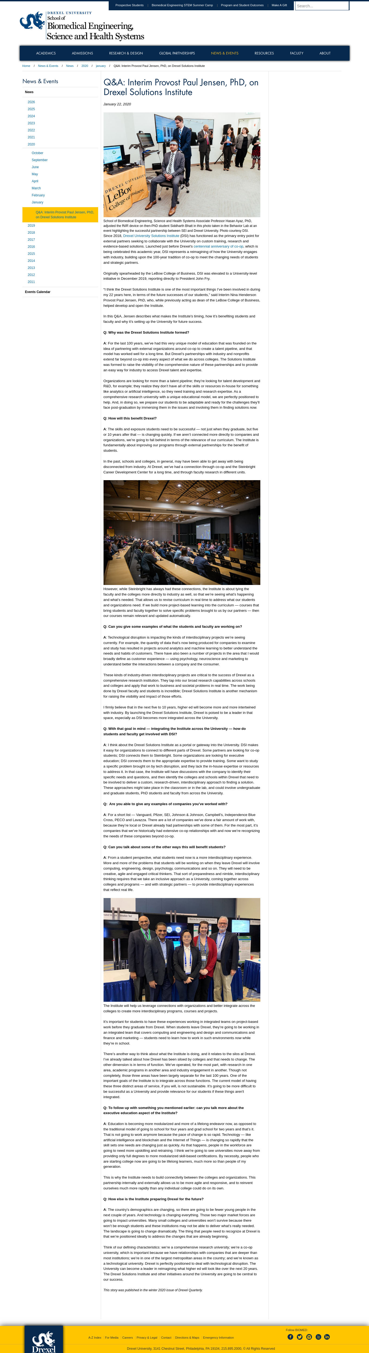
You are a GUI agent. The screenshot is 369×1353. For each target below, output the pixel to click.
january (101, 65)
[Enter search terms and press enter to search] (325, 5)
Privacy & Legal (147, 1337)
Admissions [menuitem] (82, 53)
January (38, 202)
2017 (31, 240)
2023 (31, 123)
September (40, 160)
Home (26, 65)
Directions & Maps (187, 1337)
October (38, 153)
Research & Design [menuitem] (126, 53)
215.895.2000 (231, 1349)
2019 (31, 225)
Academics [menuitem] (46, 53)
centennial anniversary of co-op (218, 246)
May (35, 174)
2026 (31, 102)
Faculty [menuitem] (296, 53)
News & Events (48, 65)
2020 (84, 65)
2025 (31, 109)
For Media (112, 1337)
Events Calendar (38, 292)
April (35, 181)
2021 (31, 137)
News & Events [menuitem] (224, 53)
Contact (166, 1337)
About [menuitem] (325, 53)
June (35, 167)
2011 (31, 282)
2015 (31, 254)
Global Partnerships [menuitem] (177, 53)
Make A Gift (284, 5)
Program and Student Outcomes (247, 5)
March (36, 188)
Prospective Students (135, 5)
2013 (31, 268)
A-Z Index (94, 1337)
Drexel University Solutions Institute (151, 236)
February (38, 195)
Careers (127, 1337)
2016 (31, 247)
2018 (31, 233)
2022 (31, 130)
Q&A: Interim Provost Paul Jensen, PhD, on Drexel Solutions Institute (65, 214)
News (70, 65)
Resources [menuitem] (264, 53)
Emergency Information (218, 1337)
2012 (31, 275)
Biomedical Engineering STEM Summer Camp (187, 5)
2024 (31, 116)
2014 (31, 261)
